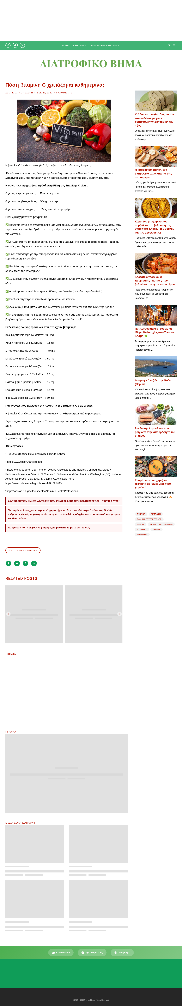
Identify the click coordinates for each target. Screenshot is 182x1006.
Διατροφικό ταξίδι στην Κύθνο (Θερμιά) (153, 382)
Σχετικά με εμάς (92, 952)
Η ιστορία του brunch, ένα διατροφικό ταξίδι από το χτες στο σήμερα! (153, 173)
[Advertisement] (88, 20)
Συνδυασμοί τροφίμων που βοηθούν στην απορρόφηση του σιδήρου (155, 432)
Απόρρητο (122, 952)
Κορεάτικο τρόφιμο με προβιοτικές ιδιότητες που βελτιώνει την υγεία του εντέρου (155, 281)
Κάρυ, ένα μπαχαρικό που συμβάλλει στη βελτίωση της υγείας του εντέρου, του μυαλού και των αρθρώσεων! (154, 227)
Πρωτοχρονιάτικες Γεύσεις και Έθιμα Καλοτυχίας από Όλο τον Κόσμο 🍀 (154, 332)
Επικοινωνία (61, 952)
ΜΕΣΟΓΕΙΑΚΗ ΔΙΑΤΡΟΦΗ (23, 550)
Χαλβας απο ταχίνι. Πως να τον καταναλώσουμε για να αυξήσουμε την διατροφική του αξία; (154, 120)
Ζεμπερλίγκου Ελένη (19, 93)
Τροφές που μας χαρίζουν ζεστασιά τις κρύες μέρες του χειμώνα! (153, 484)
